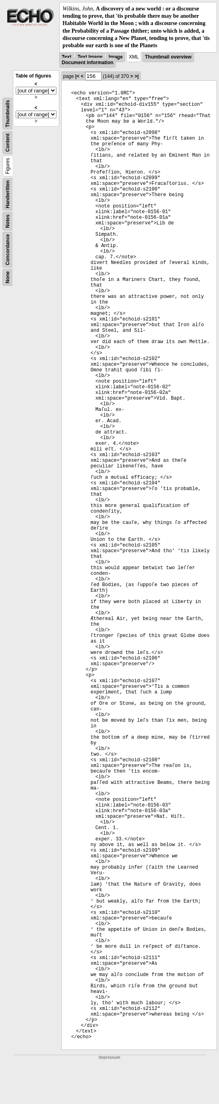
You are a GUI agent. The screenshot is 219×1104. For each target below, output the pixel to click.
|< (77, 76)
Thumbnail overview (168, 57)
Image (115, 57)
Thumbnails (7, 113)
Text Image (89, 57)
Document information (87, 62)
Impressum (109, 1057)
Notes (7, 221)
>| (136, 76)
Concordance (7, 249)
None (7, 277)
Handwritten (7, 194)
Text (66, 57)
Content (7, 143)
